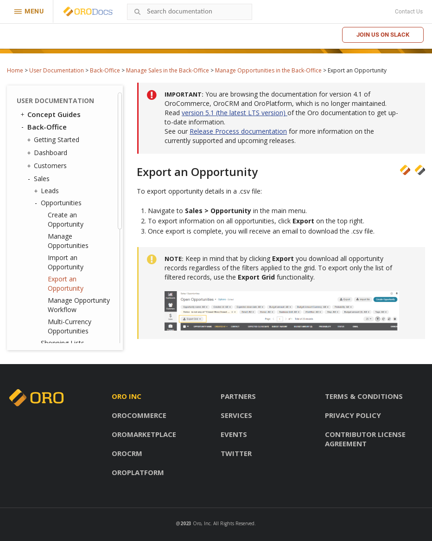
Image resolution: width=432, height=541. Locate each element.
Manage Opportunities (68, 241)
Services (236, 415)
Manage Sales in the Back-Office (167, 70)
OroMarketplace (144, 434)
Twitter (236, 453)
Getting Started (54, 139)
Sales (39, 178)
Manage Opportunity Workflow (79, 305)
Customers (48, 165)
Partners (238, 396)
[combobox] (189, 12)
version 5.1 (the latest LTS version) (234, 112)
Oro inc (126, 396)
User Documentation (56, 70)
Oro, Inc (201, 523)
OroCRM (127, 453)
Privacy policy (353, 415)
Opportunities (59, 203)
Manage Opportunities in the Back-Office (268, 70)
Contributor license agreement (365, 439)
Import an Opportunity (65, 262)
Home (15, 70)
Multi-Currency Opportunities (69, 326)
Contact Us (409, 11)
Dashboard (48, 152)
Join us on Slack (382, 34)
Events (234, 434)
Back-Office (105, 70)
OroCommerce (139, 415)
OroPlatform (138, 472)
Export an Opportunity (65, 283)
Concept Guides (50, 114)
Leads (47, 191)
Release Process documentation (238, 131)
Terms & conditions (364, 396)
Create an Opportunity (65, 219)
